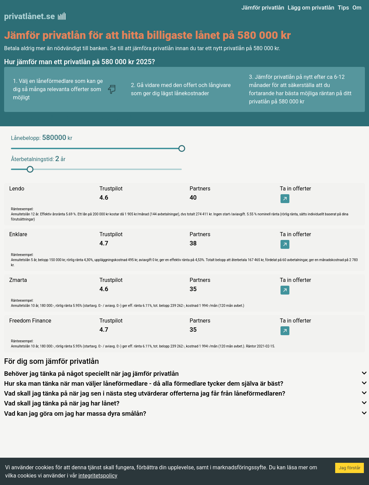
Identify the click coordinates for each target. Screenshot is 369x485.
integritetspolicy (97, 475)
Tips (343, 7)
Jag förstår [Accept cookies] (349, 467)
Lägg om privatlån (311, 7)
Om (356, 7)
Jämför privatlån (263, 7)
